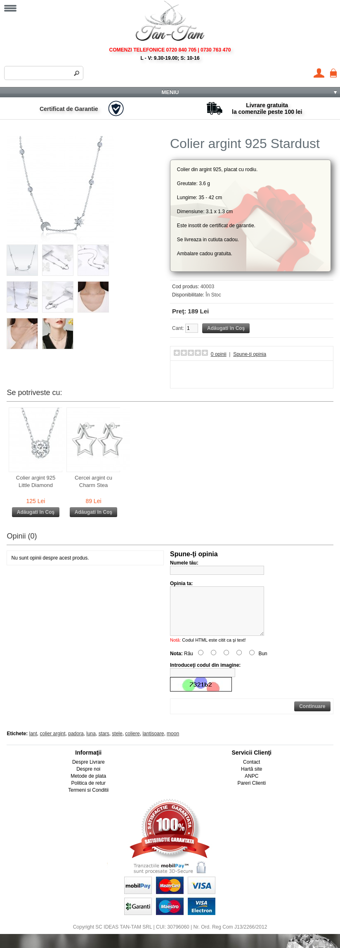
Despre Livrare (88, 772)
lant (33, 743)
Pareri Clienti (251, 793)
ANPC (251, 786)
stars (104, 743)
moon (173, 743)
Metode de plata (88, 786)
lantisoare (153, 743)
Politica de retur (88, 793)
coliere (132, 743)
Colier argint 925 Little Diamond (35, 481)
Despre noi (88, 779)
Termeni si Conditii (88, 800)
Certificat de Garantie (69, 109)
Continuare (312, 716)
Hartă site (251, 779)
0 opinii (219, 354)
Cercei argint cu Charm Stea (93, 481)
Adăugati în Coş (35, 512)
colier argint (53, 743)
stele (117, 743)
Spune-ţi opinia (249, 354)
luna (91, 743)
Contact (251, 772)
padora (75, 743)
